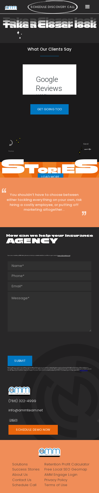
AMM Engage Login (60, 474)
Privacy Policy (84, 370)
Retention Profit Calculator (66, 464)
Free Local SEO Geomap (65, 469)
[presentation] (48, 343)
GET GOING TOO (49, 109)
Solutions (20, 464)
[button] (87, 7)
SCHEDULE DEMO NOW (33, 430)
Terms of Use (55, 485)
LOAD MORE (50, 177)
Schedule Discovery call (53, 7)
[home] (11, 8)
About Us (20, 474)
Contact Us (21, 480)
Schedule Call (24, 485)
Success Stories (26, 469)
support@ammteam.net (64, 255)
